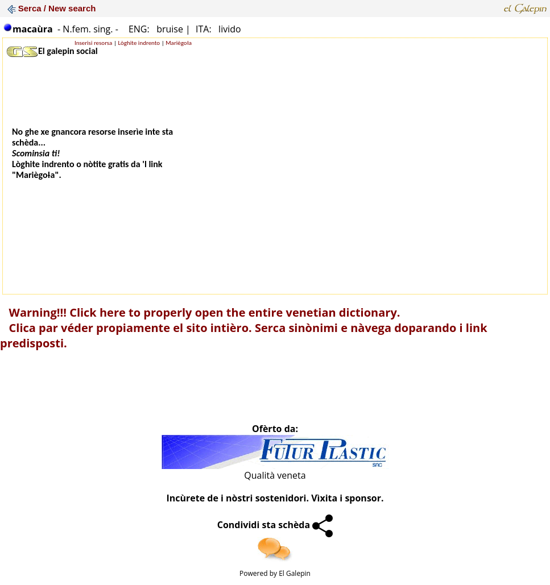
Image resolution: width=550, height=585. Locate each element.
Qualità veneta (274, 475)
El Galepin (295, 573)
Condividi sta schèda (275, 524)
